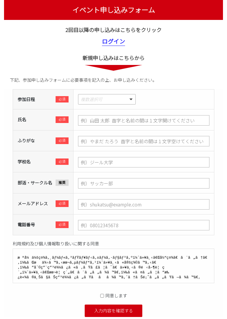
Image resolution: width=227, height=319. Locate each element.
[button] (143, 99)
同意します (116, 295)
